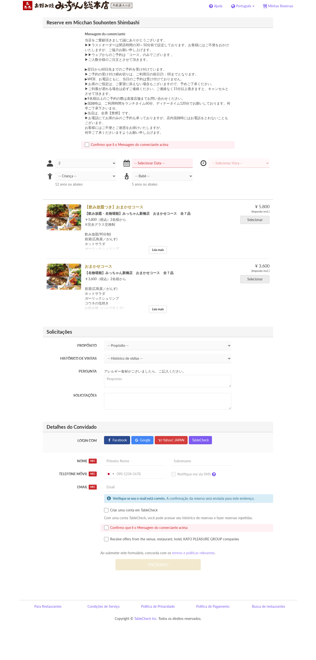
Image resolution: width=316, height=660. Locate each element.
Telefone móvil (78, 474)
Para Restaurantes (47, 606)
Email (87, 487)
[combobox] (109, 474)
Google (142, 440)
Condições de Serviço (103, 606)
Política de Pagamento (213, 606)
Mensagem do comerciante (105, 34)
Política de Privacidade (158, 606)
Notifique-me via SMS (194, 474)
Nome (87, 461)
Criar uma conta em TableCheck (131, 510)
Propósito (87, 345)
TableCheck (200, 440)
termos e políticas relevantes (193, 553)
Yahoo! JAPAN (171, 440)
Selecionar (256, 220)
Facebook (117, 440)
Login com (87, 440)
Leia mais (158, 250)
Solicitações (85, 395)
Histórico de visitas (78, 358)
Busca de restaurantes (268, 606)
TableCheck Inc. (145, 618)
